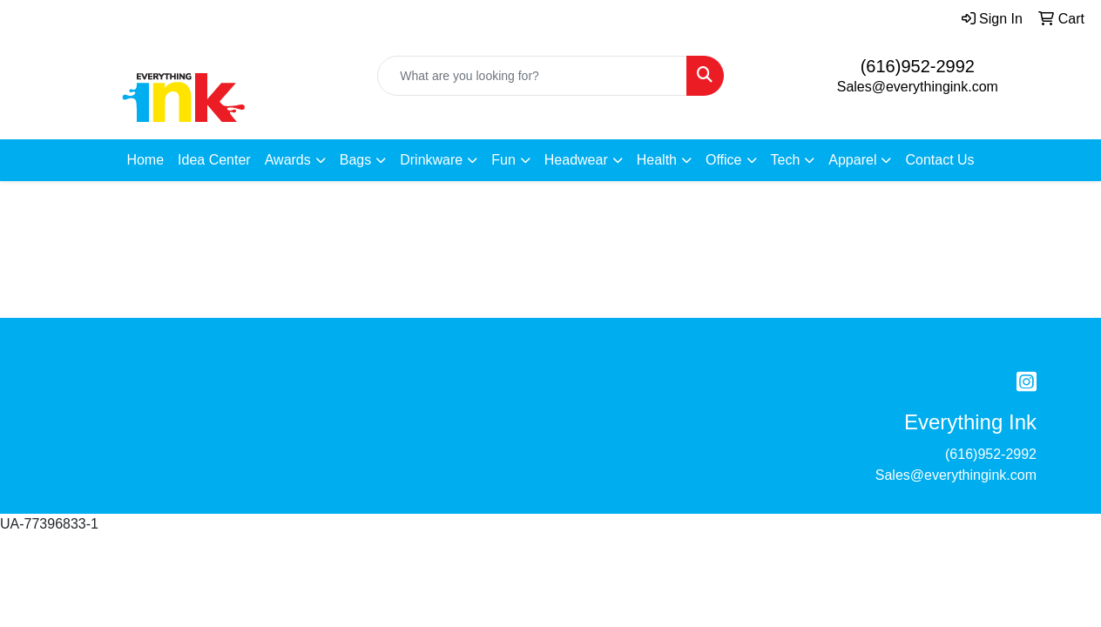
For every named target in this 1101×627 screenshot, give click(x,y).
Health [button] (657, 159)
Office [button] (724, 159)
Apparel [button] (852, 159)
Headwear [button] (576, 159)
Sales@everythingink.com (917, 86)
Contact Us (939, 159)
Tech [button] (785, 159)
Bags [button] (355, 159)
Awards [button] (288, 159)
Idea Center (214, 159)
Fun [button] (503, 159)
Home (145, 159)
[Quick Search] (531, 76)
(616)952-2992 (918, 66)
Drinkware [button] (431, 159)
